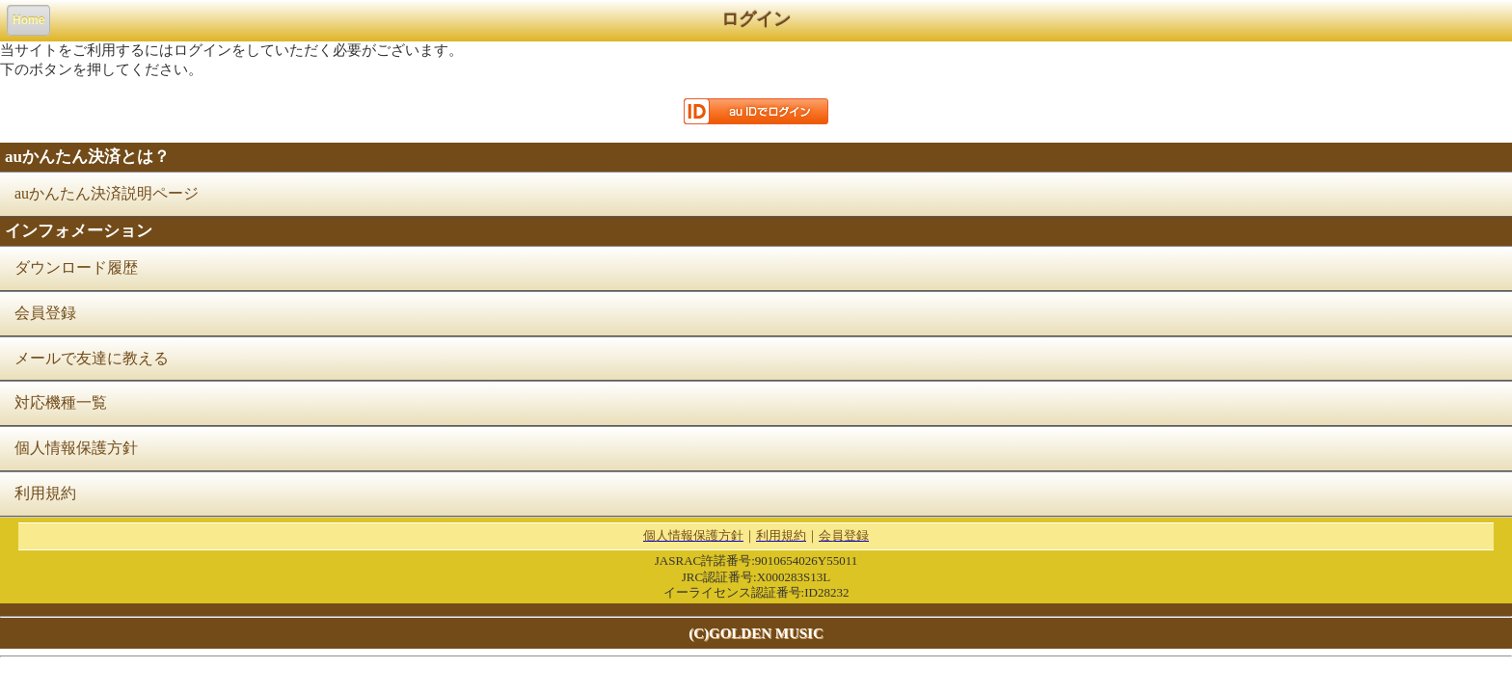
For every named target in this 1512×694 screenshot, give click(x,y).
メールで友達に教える (91, 358)
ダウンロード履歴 (76, 267)
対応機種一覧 (60, 402)
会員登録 (45, 313)
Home (28, 20)
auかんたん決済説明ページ (106, 193)
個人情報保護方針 (76, 448)
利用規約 (45, 493)
